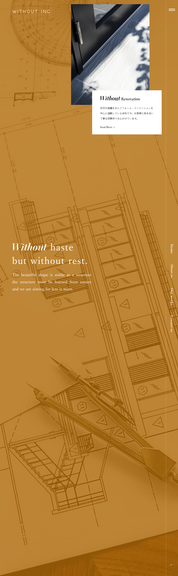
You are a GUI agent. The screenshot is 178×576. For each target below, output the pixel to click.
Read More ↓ (107, 127)
